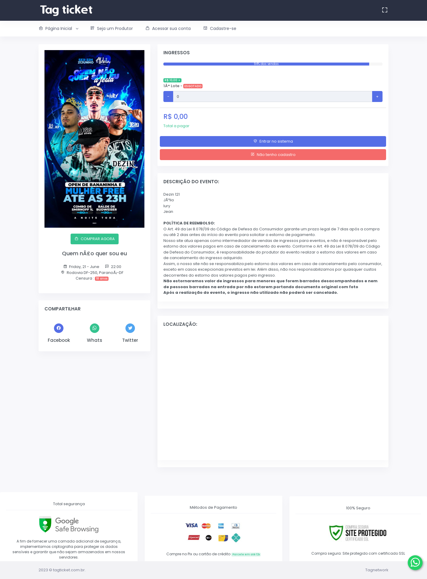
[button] (61, 28)
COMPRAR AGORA (94, 239)
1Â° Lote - (183, 83)
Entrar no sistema (273, 141)
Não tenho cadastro (273, 154)
